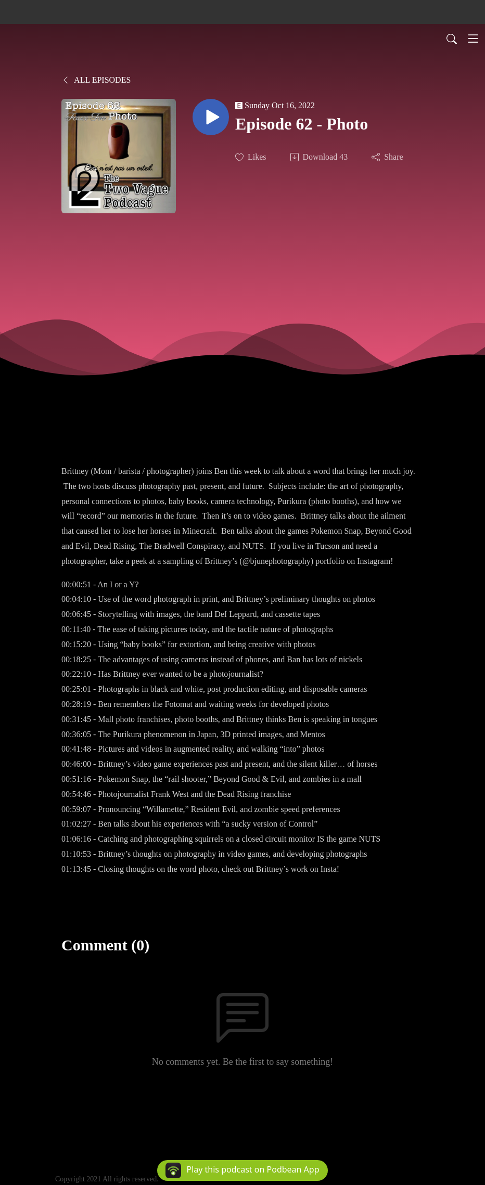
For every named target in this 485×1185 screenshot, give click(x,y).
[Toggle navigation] (473, 38)
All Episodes (96, 79)
